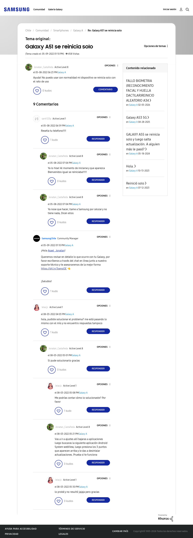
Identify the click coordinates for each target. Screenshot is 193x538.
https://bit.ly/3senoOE (54, 268)
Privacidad (11, 534)
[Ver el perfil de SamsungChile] (49, 238)
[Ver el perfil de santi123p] (46, 118)
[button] (112, 65)
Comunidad (39, 9)
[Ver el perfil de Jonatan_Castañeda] (43, 67)
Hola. (130, 166)
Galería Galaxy (55, 9)
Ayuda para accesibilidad (20, 528)
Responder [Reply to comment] (98, 139)
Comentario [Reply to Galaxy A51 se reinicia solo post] (105, 89)
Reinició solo (135, 183)
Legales (63, 534)
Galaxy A (61, 72)
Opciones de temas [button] (155, 46)
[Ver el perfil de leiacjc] (45, 307)
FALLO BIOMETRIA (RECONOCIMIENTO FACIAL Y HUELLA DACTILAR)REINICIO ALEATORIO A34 (140, 90)
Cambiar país (120, 531)
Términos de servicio (72, 528)
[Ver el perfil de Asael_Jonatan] (56, 250)
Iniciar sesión (169, 9)
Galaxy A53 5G (136, 117)
